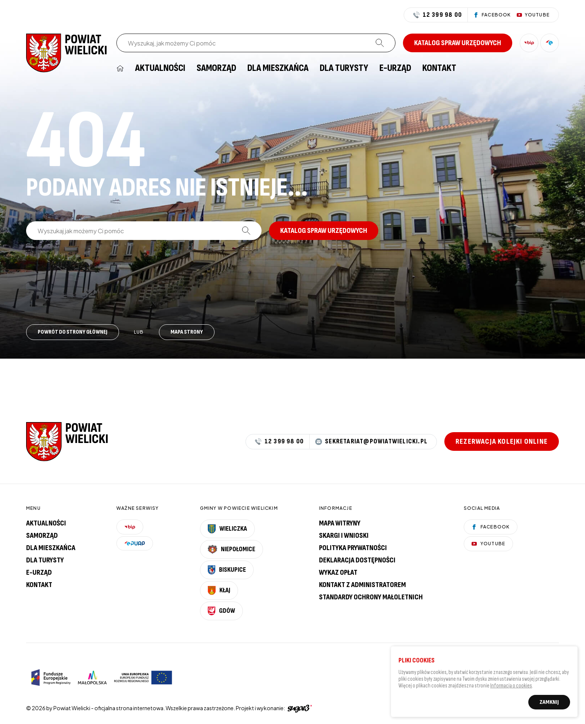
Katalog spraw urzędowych (457, 42)
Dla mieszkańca (278, 68)
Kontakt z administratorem (362, 585)
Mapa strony (187, 332)
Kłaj (219, 590)
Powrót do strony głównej (72, 332)
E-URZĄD (395, 68)
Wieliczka (227, 528)
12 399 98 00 (437, 15)
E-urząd (39, 572)
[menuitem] (120, 68)
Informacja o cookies (511, 687)
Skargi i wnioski (344, 535)
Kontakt (439, 68)
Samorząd (216, 68)
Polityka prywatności (353, 548)
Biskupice (227, 569)
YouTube (488, 543)
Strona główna (120, 68)
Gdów (221, 610)
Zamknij (549, 704)
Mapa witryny (339, 523)
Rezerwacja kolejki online (502, 441)
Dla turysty (344, 68)
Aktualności (160, 68)
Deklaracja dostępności (357, 560)
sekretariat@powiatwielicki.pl (371, 441)
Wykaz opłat (338, 572)
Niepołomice (232, 549)
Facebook (491, 527)
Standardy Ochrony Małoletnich (371, 597)
